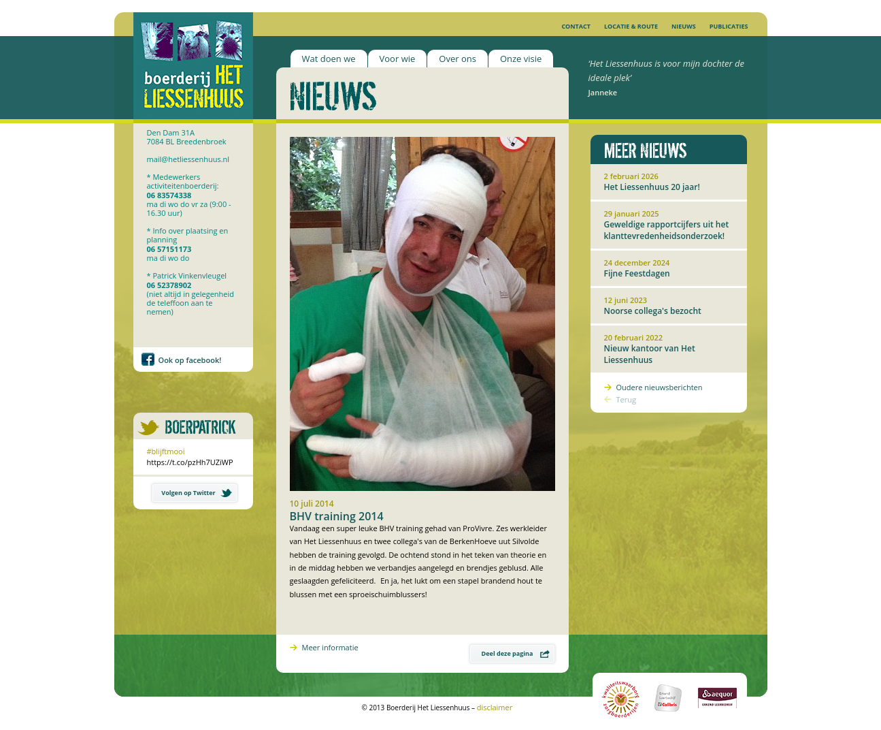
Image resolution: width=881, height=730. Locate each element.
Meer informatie (330, 647)
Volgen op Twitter (196, 492)
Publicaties (729, 26)
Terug (626, 399)
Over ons (457, 58)
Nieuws (683, 26)
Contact (576, 26)
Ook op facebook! (190, 360)
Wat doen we (329, 58)
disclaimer (495, 707)
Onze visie (521, 58)
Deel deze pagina (516, 653)
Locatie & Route (631, 26)
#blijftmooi (166, 451)
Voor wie (398, 58)
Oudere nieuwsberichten (659, 387)
